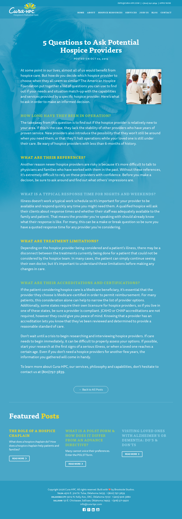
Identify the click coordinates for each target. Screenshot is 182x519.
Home (80, 12)
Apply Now (165, 3)
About (91, 12)
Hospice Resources (110, 12)
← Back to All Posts (91, 389)
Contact (166, 12)
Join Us (144, 12)
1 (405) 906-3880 (121, 497)
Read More (19, 458)
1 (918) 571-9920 (120, 500)
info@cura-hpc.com (128, 3)
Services (131, 12)
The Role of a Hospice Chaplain (32, 433)
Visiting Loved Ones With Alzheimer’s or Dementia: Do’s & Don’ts (144, 437)
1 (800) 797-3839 (149, 3)
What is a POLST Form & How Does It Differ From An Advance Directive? (90, 437)
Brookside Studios (124, 489)
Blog (154, 12)
